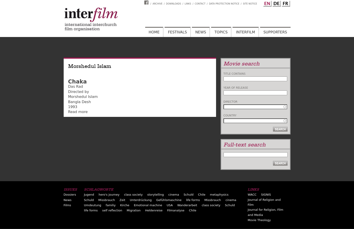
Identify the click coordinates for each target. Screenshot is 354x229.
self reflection (112, 210)
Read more (78, 112)
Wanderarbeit (187, 205)
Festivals (177, 32)
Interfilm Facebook (147, 2)
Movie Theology (259, 220)
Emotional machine (148, 205)
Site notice (250, 3)
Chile (201, 194)
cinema (173, 194)
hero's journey (109, 194)
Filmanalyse (175, 210)
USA (170, 205)
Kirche (124, 205)
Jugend (89, 194)
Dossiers (70, 194)
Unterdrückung (141, 200)
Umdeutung (92, 205)
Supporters (275, 32)
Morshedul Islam (83, 97)
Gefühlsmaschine (169, 200)
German (276, 3)
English (267, 3)
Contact (200, 3)
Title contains (235, 73)
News (200, 32)
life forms (193, 200)
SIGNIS (266, 194)
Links (188, 3)
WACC (252, 194)
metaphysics (219, 194)
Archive (158, 3)
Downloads (173, 3)
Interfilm (245, 32)
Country (230, 115)
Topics (221, 32)
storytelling (155, 194)
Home (154, 32)
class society (133, 194)
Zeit (122, 200)
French (285, 3)
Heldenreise (154, 210)
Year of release (236, 87)
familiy (111, 205)
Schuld (188, 194)
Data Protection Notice (224, 3)
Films (67, 205)
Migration (133, 210)
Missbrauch (106, 200)
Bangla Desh (79, 102)
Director (231, 101)
